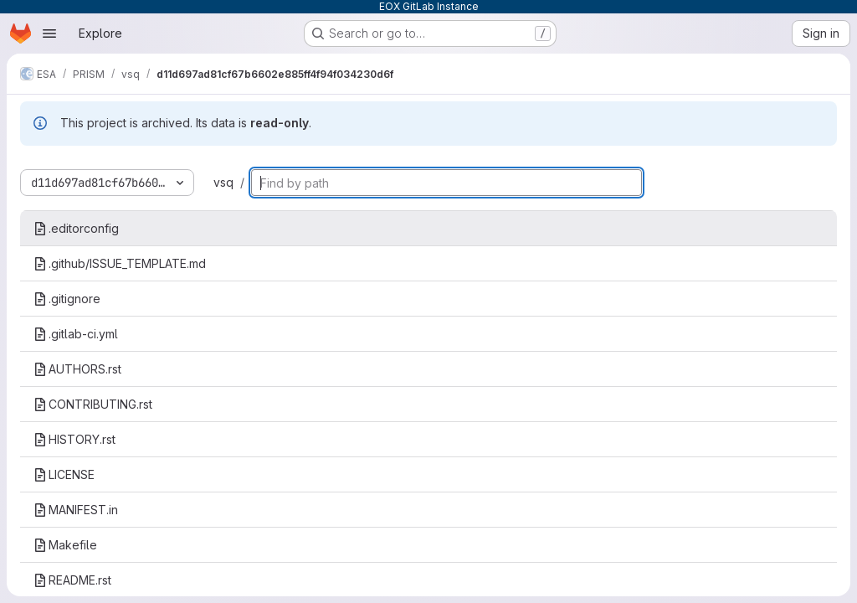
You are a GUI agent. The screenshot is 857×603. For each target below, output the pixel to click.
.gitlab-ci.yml (75, 334)
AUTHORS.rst (77, 369)
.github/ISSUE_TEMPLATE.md (119, 263)
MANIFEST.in (75, 509)
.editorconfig (76, 228)
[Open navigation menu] (49, 33)
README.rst (72, 580)
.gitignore (66, 298)
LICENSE (64, 474)
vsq (223, 182)
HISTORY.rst (74, 439)
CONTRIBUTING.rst (92, 404)
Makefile (65, 545)
